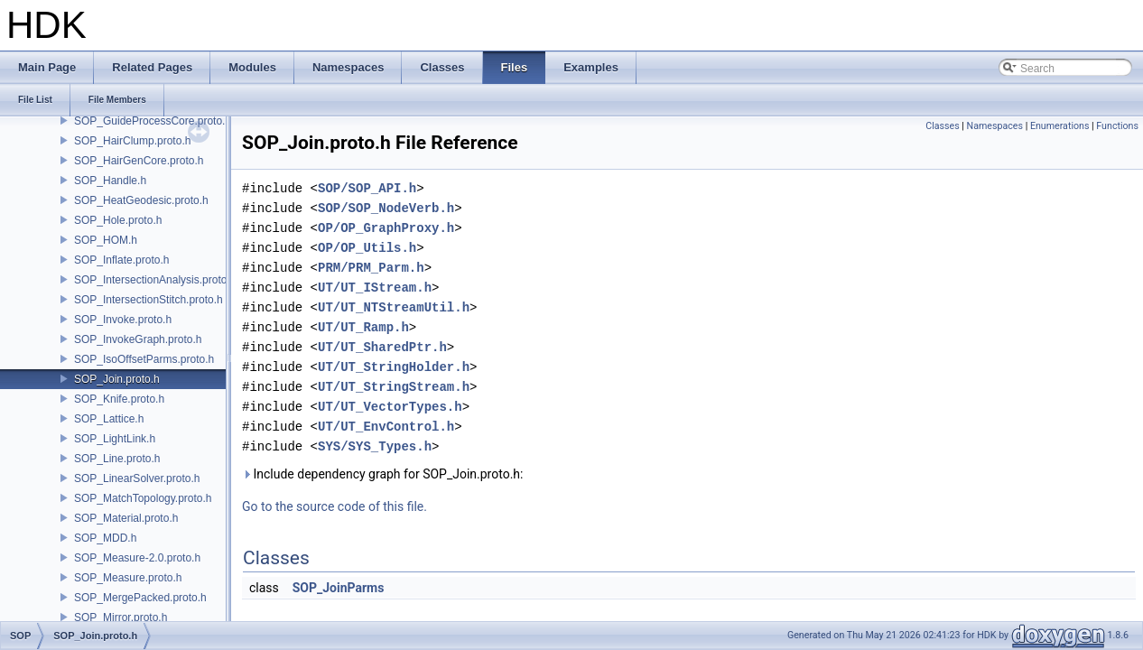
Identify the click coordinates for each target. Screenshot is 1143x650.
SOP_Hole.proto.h (118, 220)
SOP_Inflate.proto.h (121, 260)
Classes (942, 126)
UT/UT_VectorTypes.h (390, 406)
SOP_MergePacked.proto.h (140, 597)
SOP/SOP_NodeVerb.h (386, 208)
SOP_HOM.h (105, 240)
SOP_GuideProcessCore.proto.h (152, 121)
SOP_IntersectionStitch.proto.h (148, 299)
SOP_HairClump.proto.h (132, 141)
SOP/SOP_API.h (367, 188)
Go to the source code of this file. (334, 506)
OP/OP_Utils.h (367, 247)
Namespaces (995, 126)
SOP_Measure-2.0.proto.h (137, 558)
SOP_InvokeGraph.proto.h (137, 339)
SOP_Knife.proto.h (119, 399)
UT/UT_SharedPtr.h (382, 347)
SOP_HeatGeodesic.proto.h (141, 200)
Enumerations (1060, 126)
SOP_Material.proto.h (126, 518)
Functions (1117, 126)
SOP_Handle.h (110, 180)
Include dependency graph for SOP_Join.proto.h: (382, 474)
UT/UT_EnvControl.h (386, 426)
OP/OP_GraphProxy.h (386, 228)
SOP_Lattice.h (109, 419)
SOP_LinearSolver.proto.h (137, 478)
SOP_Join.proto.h (117, 379)
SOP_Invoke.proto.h (123, 319)
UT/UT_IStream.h (375, 287)
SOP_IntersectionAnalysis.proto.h (155, 280)
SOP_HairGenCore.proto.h (138, 160)
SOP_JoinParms (339, 587)
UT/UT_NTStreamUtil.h (393, 307)
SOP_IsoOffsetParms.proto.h (144, 359)
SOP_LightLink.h (114, 438)
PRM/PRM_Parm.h (371, 267)
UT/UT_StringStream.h (393, 386)
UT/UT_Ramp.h (363, 327)
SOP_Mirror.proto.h (120, 617)
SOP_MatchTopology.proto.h (143, 498)
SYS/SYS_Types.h (375, 446)
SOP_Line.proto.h (117, 458)
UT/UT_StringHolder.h (393, 367)
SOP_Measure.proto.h (127, 577)
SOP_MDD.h (105, 538)
